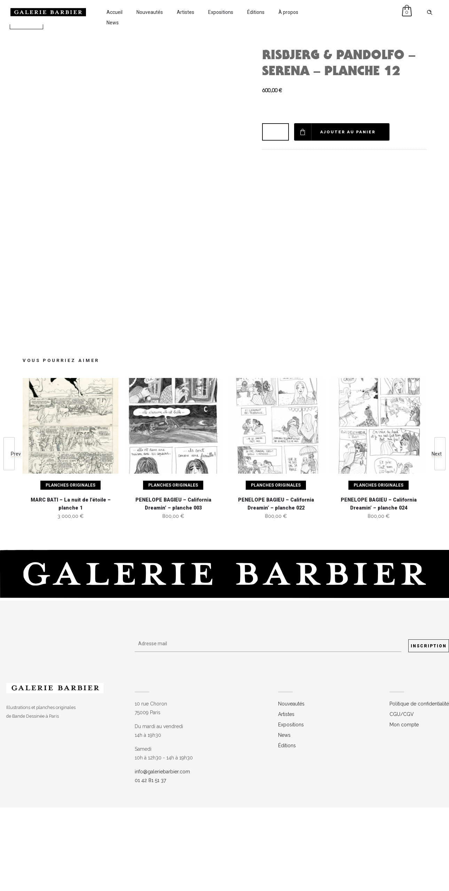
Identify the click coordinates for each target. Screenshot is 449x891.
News (113, 22)
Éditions (256, 12)
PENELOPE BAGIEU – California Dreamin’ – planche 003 (173, 588)
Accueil (115, 12)
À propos (288, 12)
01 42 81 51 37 (150, 864)
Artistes (185, 12)
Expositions (220, 12)
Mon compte (404, 808)
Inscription (429, 729)
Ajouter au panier (348, 131)
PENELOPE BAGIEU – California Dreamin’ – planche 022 (276, 588)
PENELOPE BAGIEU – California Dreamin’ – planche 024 (379, 588)
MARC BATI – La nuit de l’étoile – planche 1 (71, 588)
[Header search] (429, 12)
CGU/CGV (401, 798)
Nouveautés (149, 12)
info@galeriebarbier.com (162, 855)
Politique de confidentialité (419, 787)
